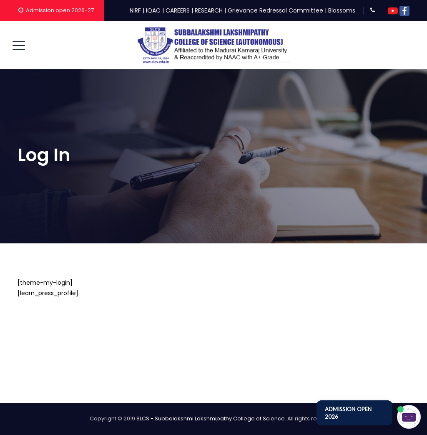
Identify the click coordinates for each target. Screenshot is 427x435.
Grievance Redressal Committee (275, 10)
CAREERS (178, 10)
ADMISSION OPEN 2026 (348, 413)
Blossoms (341, 10)
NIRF (135, 10)
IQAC (153, 10)
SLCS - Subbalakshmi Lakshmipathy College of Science (210, 418)
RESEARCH (209, 10)
